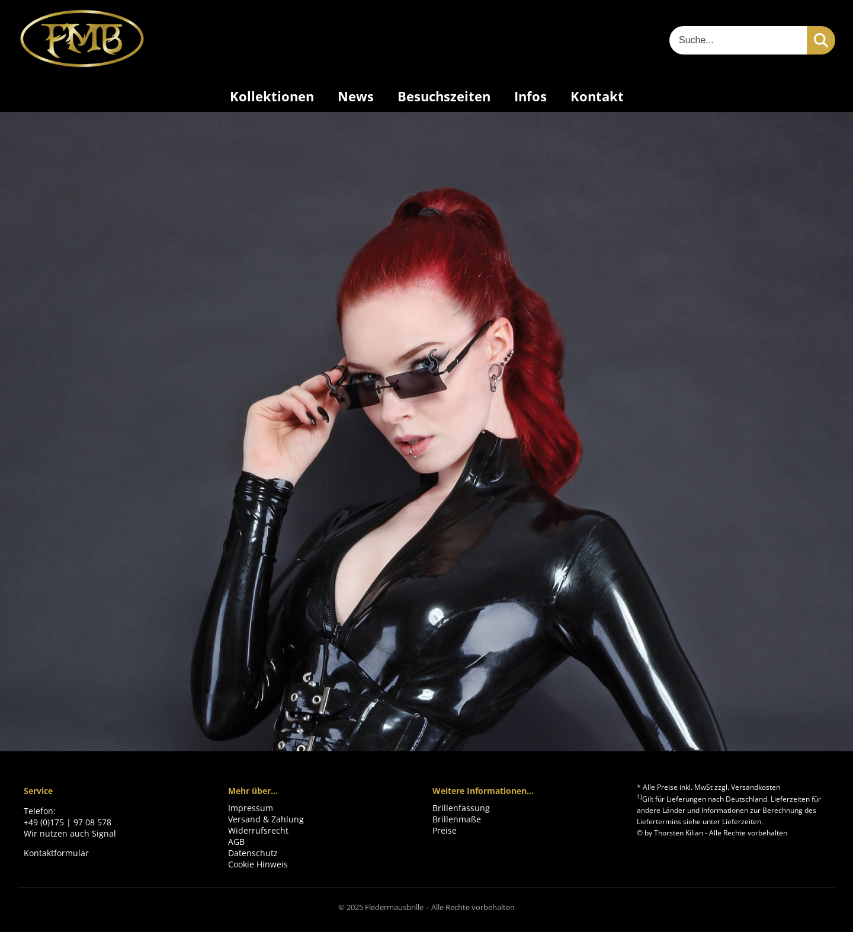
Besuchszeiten (443, 96)
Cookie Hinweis (258, 864)
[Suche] (738, 40)
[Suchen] (821, 40)
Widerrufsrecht (258, 830)
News (356, 96)
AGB (236, 841)
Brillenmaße (456, 819)
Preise (444, 830)
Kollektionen (272, 96)
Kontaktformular (56, 853)
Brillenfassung (461, 808)
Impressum (250, 808)
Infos (530, 96)
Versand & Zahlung (266, 819)
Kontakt (597, 96)
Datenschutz (253, 853)
